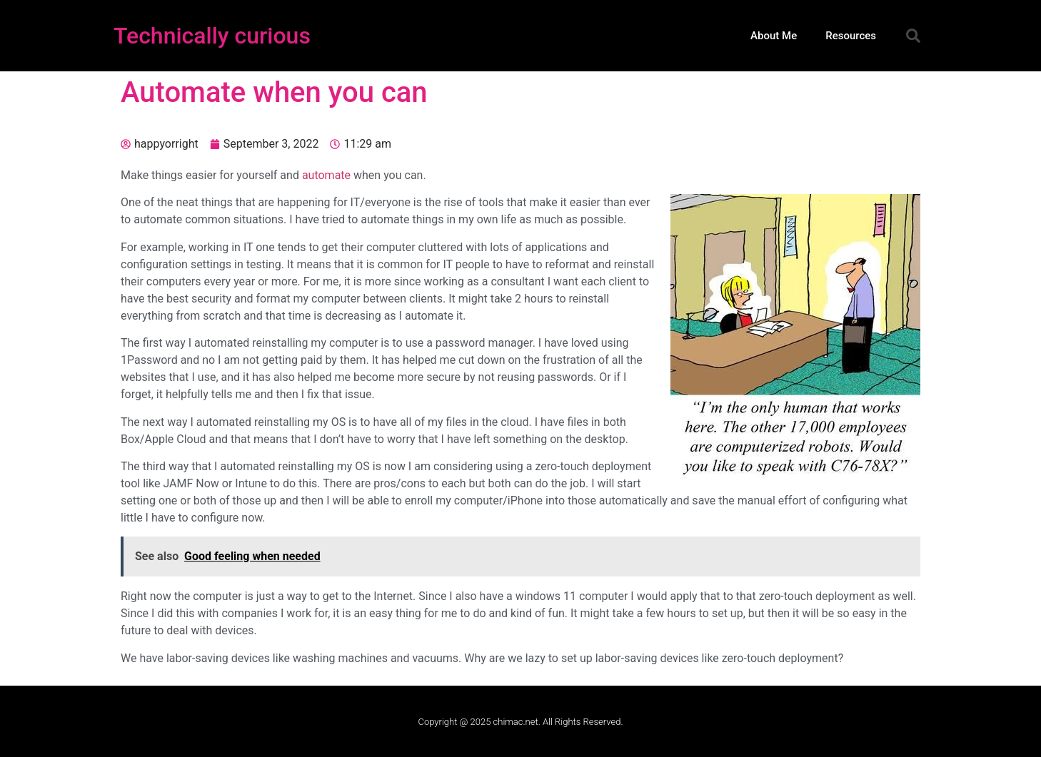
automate (326, 175)
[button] (913, 35)
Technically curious (212, 35)
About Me (773, 35)
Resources (850, 35)
